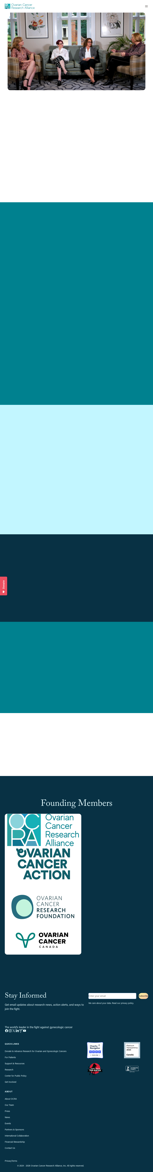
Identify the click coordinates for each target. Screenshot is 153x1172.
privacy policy (127, 1003)
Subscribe (143, 995)
